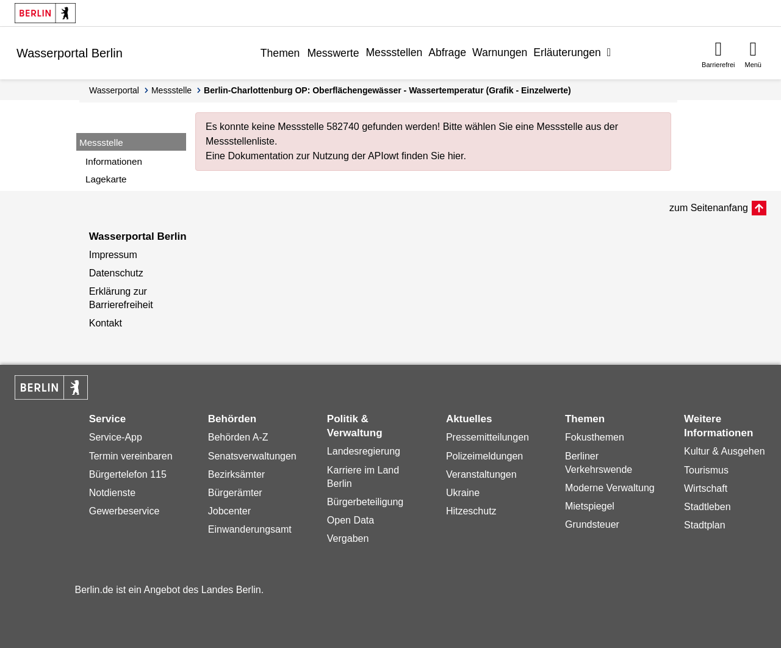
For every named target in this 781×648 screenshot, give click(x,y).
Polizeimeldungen (484, 456)
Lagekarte (106, 179)
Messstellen (393, 52)
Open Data (350, 520)
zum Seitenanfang (708, 208)
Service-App (115, 437)
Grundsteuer (592, 524)
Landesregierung (363, 451)
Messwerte (333, 53)
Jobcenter (229, 511)
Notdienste (112, 493)
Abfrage (447, 52)
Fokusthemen (594, 437)
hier (456, 156)
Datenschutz (116, 273)
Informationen (113, 161)
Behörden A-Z (238, 437)
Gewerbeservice (124, 511)
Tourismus (706, 470)
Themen (280, 53)
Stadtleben (707, 507)
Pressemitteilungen (487, 437)
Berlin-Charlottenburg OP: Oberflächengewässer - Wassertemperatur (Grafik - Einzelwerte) (387, 90)
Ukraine (463, 493)
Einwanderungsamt (250, 529)
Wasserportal (114, 90)
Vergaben (348, 538)
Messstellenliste (240, 141)
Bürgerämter (235, 493)
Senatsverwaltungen (252, 456)
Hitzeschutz (471, 511)
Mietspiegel (589, 506)
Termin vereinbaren (131, 456)
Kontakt (105, 323)
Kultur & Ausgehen (724, 451)
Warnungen (499, 52)
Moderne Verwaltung (610, 488)
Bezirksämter (236, 474)
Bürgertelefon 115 (128, 474)
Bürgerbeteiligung (365, 502)
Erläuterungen (567, 52)
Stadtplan (704, 525)
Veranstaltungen (481, 474)
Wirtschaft (705, 488)
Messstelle (171, 90)
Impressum (113, 255)
